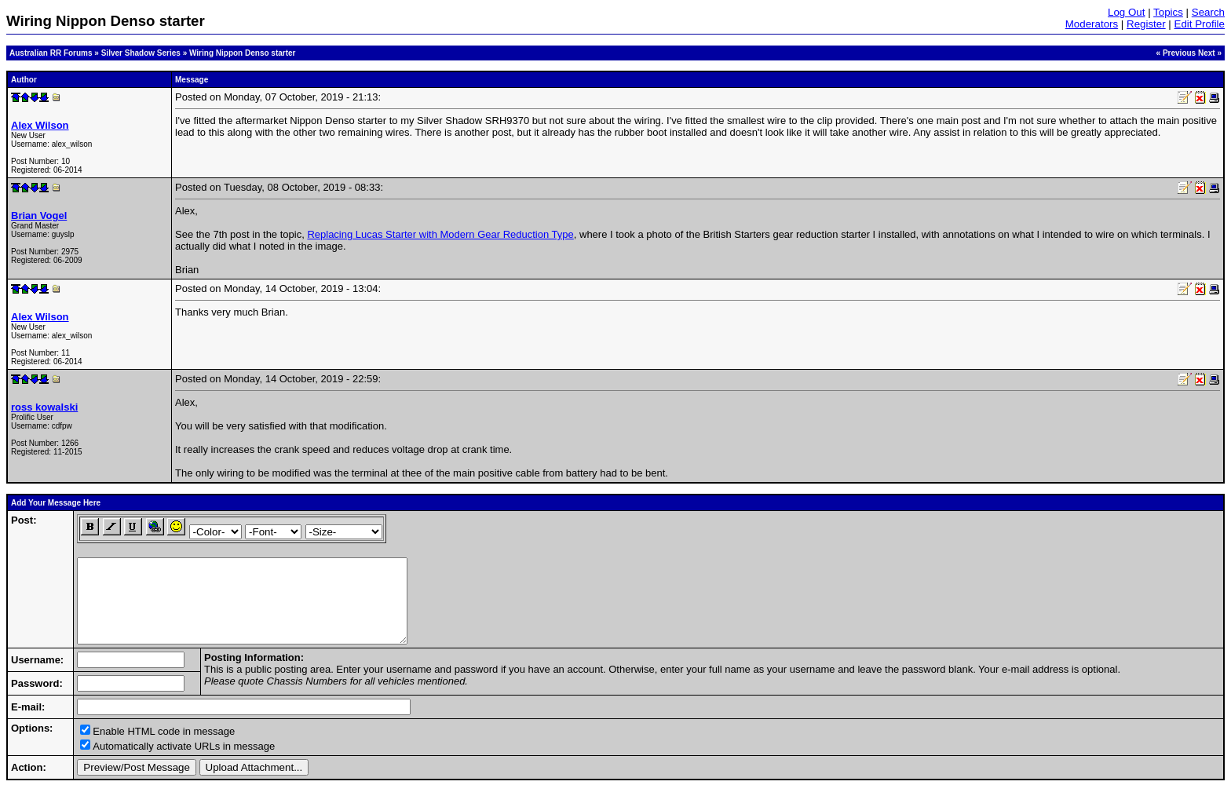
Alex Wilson (40, 125)
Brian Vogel (39, 215)
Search (1208, 12)
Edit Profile (1199, 24)
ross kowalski (44, 407)
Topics (1168, 12)
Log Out (1126, 12)
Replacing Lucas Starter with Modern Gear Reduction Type (440, 234)
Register (1146, 24)
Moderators (1091, 24)
